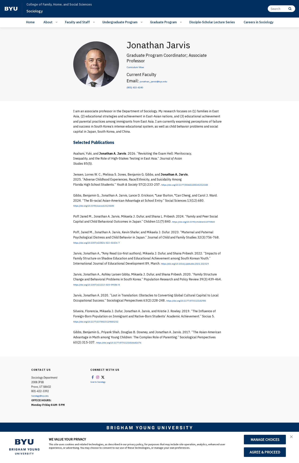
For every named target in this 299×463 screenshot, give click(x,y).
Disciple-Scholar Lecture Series (212, 22)
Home (30, 22)
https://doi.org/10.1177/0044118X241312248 (106, 190)
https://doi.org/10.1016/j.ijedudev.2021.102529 (107, 279)
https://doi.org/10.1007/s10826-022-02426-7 (106, 252)
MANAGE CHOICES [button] (265, 439)
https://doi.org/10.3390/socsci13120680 (102, 211)
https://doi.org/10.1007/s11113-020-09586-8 (106, 300)
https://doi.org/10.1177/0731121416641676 (128, 357)
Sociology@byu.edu (43, 411)
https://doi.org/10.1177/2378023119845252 (105, 337)
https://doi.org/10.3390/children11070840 (103, 232)
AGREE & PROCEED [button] (264, 452)
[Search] (281, 8)
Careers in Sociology (258, 22)
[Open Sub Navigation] (57, 22)
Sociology (37, 11)
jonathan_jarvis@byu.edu (164, 80)
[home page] (11, 9)
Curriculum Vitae (143, 66)
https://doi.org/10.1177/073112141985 (195, 316)
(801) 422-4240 (142, 86)
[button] (293, 438)
